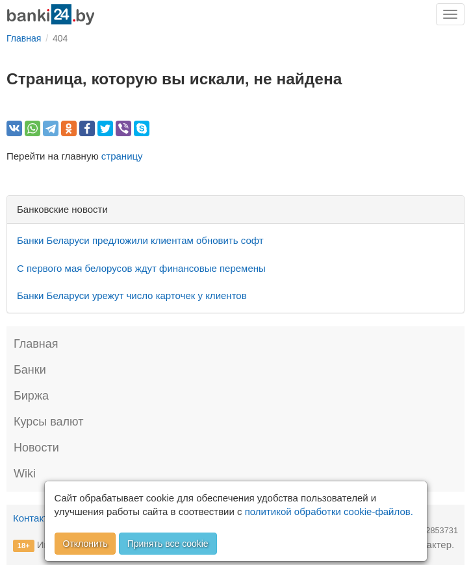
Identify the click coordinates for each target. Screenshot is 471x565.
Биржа (31, 395)
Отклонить (85, 543)
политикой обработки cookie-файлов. (329, 511)
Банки (30, 369)
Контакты (34, 517)
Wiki (25, 473)
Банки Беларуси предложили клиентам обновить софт (140, 240)
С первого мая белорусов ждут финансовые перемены (141, 268)
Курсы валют (48, 421)
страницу (122, 156)
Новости (36, 447)
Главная (36, 343)
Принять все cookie (168, 543)
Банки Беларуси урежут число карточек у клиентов (132, 295)
